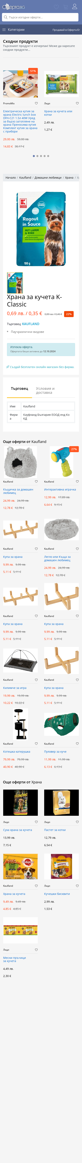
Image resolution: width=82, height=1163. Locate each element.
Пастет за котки (55, 830)
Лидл (47, 103)
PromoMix (9, 103)
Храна (69, 177)
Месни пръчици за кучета (14, 959)
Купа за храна (12, 557)
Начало (11, 177)
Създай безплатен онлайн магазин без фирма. (40, 367)
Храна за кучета (14, 894)
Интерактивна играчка (60, 489)
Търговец (19, 388)
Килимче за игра (14, 688)
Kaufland (25, 177)
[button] (34, 156)
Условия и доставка (45, 390)
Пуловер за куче (55, 751)
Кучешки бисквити (57, 894)
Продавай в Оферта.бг (66, 30)
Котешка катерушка (16, 751)
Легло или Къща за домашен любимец (57, 558)
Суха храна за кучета (17, 830)
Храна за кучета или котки (58, 113)
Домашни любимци (48, 177)
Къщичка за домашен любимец (18, 491)
